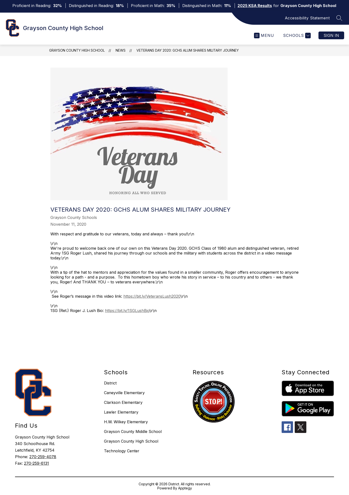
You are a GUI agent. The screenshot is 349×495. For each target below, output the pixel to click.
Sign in (331, 35)
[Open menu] (264, 35)
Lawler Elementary (121, 412)
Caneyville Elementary (124, 392)
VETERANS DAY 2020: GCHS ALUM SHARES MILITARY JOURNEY (187, 50)
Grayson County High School (77, 50)
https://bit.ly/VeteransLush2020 (152, 296)
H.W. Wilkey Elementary (126, 421)
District (110, 383)
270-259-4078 (42, 456)
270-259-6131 (36, 463)
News (121, 50)
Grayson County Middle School (133, 431)
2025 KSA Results (255, 5)
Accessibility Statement (307, 18)
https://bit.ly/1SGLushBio (127, 310)
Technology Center (121, 450)
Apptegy (185, 488)
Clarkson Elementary (123, 402)
